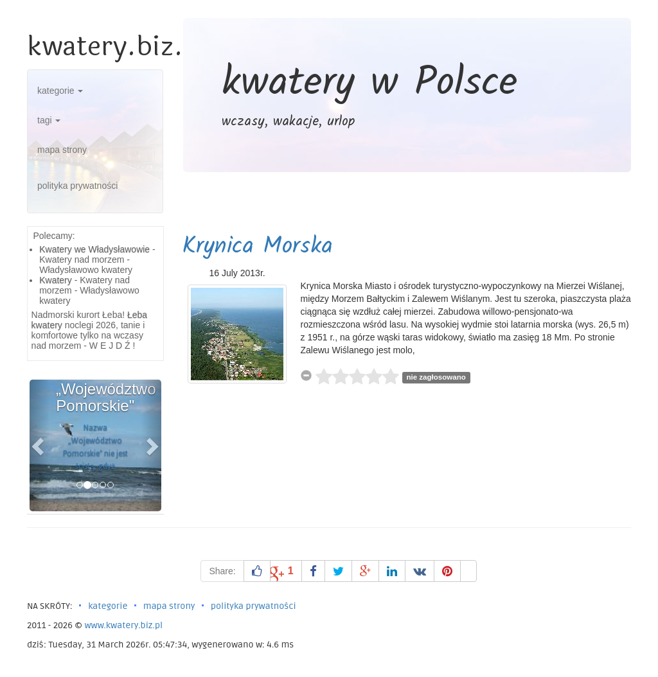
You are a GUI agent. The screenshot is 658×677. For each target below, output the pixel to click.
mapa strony (62, 150)
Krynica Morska (257, 247)
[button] (39, 445)
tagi (48, 120)
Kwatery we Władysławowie (94, 249)
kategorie (60, 90)
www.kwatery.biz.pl (123, 625)
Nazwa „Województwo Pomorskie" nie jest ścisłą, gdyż (95, 447)
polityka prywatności (77, 185)
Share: (222, 571)
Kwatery (55, 280)
